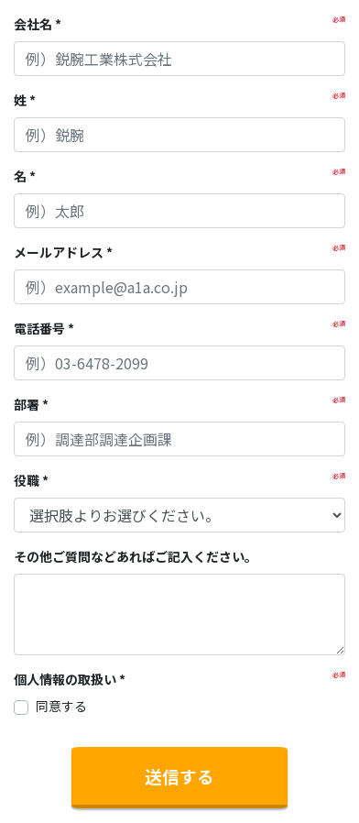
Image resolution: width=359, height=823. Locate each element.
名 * (25, 176)
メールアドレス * (63, 252)
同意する (61, 706)
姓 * (25, 100)
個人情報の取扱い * (69, 679)
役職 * (31, 480)
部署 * (31, 404)
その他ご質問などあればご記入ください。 (135, 556)
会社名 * (37, 24)
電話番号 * (44, 328)
